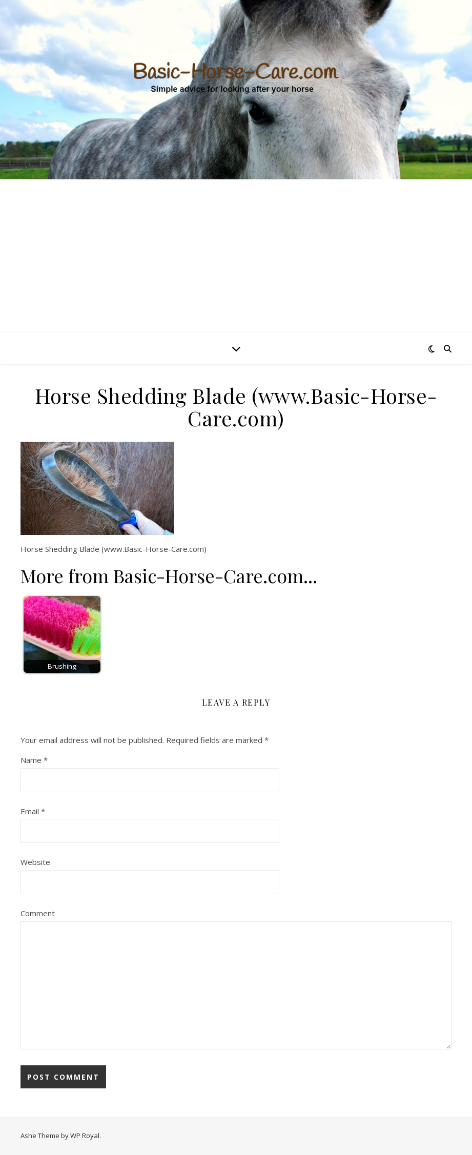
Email (32, 811)
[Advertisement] (236, 256)
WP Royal (84, 1135)
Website (35, 862)
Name (34, 760)
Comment (37, 913)
